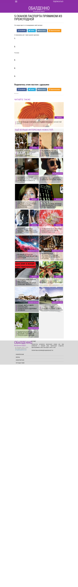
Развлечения (20, 576)
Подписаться (58, 1)
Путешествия (20, 585)
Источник (16, 316)
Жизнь (18, 579)
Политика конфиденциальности (42, 572)
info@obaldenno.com (21, 572)
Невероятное (20, 582)
